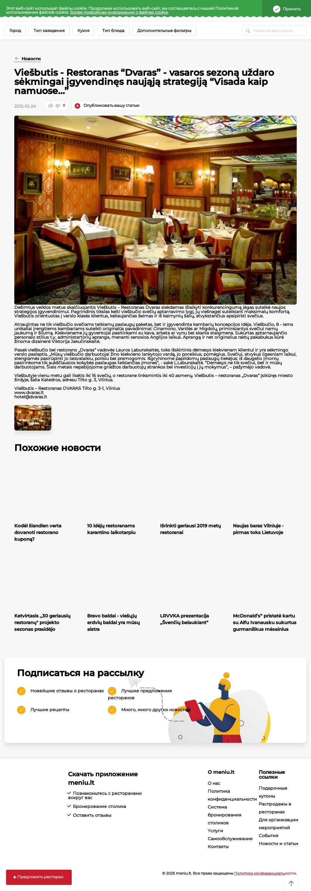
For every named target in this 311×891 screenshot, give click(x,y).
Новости (30, 59)
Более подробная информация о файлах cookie (119, 12)
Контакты (218, 846)
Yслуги (215, 830)
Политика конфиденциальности (265, 873)
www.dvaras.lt (29, 392)
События (268, 835)
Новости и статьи (278, 843)
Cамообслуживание (230, 838)
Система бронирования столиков (224, 815)
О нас (214, 783)
